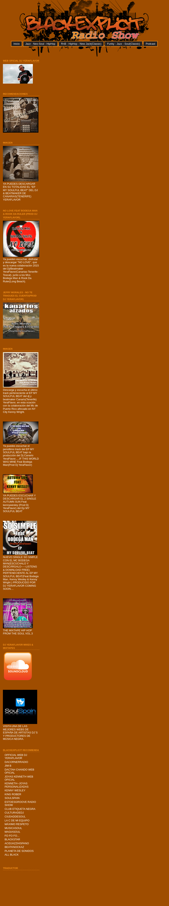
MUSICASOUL (13, 828)
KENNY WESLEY (15, 790)
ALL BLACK (12, 854)
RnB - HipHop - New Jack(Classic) (81, 43)
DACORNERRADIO (16, 762)
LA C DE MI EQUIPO (17, 820)
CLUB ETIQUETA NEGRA (20, 808)
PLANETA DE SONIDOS (19, 850)
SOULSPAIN (12, 798)
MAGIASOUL (12, 831)
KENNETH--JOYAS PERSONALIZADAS (17, 785)
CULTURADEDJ (14, 812)
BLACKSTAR (12, 839)
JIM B (8, 765)
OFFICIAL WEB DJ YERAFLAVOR (16, 756)
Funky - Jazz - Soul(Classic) (123, 43)
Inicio (16, 43)
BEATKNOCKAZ (14, 847)
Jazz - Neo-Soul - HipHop (40, 43)
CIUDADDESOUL (15, 816)
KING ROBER (13, 794)
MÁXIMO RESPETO (17, 824)
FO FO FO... (12, 835)
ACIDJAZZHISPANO (17, 843)
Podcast (150, 43)
